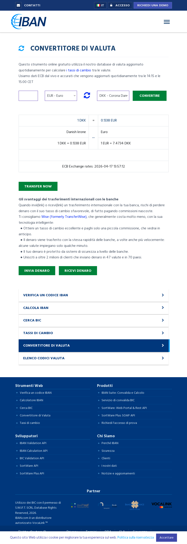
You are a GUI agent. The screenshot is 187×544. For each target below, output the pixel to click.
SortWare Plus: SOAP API (118, 415)
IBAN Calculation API (33, 450)
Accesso (119, 5)
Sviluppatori (26, 436)
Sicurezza (108, 450)
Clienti (106, 458)
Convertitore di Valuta (35, 415)
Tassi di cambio (30, 422)
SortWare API (29, 465)
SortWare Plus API (32, 473)
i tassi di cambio (78, 70)
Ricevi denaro (78, 271)
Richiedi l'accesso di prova (119, 422)
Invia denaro (37, 271)
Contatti (27, 5)
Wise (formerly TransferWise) (64, 217)
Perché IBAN (110, 443)
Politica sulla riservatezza (135, 537)
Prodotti (105, 386)
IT (100, 5)
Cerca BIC (26, 407)
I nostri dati (109, 465)
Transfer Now (38, 186)
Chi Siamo (106, 436)
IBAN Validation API (33, 443)
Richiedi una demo (152, 5)
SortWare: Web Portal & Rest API (124, 407)
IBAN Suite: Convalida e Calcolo (123, 392)
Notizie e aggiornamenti (118, 473)
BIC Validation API (32, 458)
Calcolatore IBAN (31, 400)
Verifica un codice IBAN (36, 392)
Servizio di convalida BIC (118, 400)
